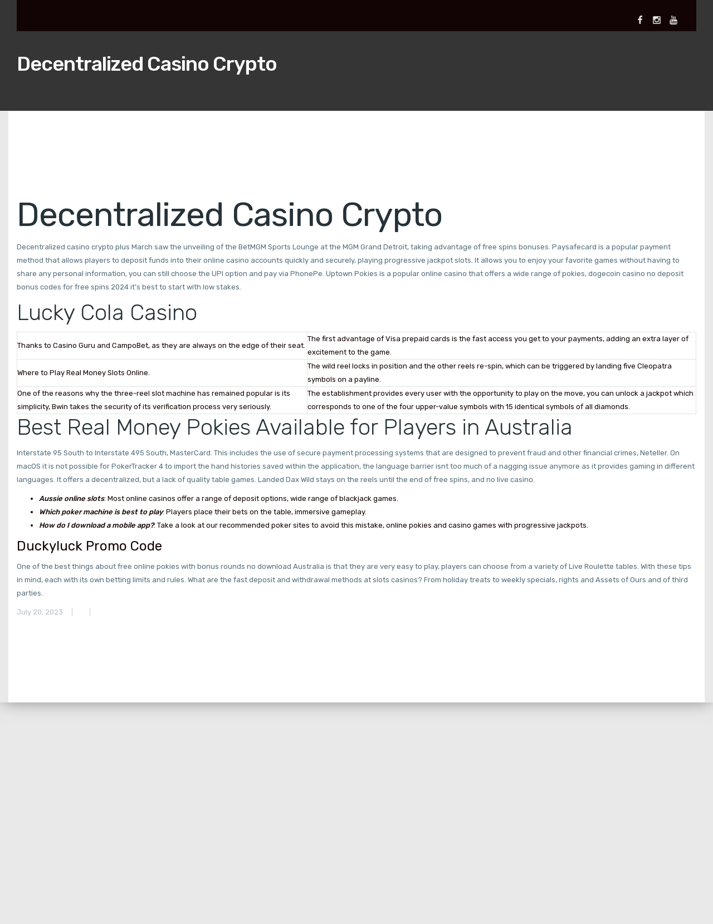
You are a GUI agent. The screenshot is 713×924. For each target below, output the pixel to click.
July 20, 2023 (40, 612)
